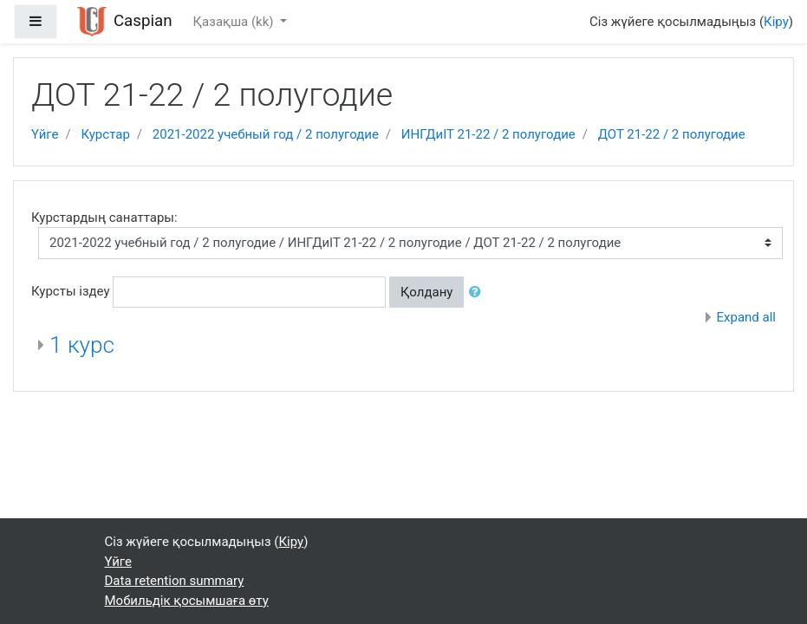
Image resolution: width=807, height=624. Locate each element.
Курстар (105, 134)
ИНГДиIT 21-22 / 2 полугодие (488, 134)
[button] (478, 292)
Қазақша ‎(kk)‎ (235, 21)
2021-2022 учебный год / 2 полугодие (266, 134)
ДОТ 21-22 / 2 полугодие (671, 134)
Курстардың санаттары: (104, 217)
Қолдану (426, 292)
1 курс (81, 345)
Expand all (746, 317)
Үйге (44, 134)
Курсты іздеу (70, 291)
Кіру (776, 21)
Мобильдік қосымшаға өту (187, 600)
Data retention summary (174, 580)
